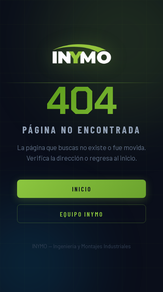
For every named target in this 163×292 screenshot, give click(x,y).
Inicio (81, 189)
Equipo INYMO (81, 214)
